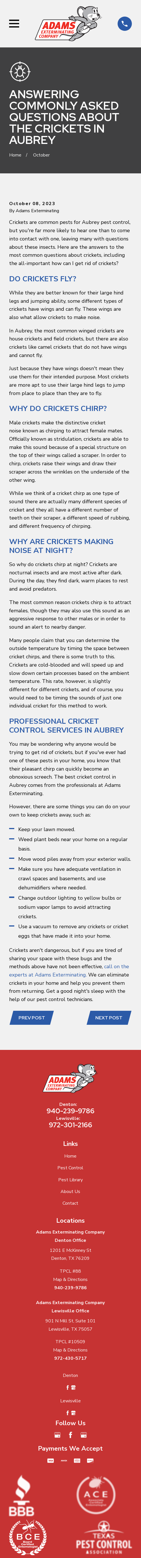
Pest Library (70, 1180)
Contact (70, 1203)
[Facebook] (70, 1435)
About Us (70, 1191)
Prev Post (32, 1018)
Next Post (108, 1018)
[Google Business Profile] (57, 1435)
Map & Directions (70, 1279)
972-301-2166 (70, 1124)
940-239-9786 (70, 1111)
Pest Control (70, 1168)
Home (70, 1156)
